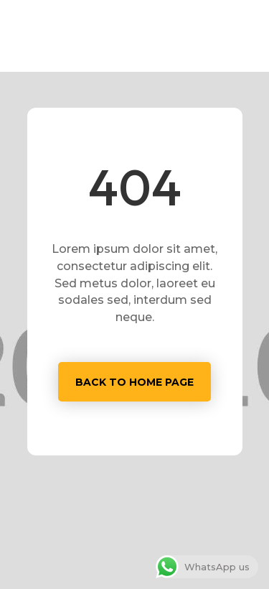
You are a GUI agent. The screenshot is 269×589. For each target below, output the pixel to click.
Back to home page (134, 382)
